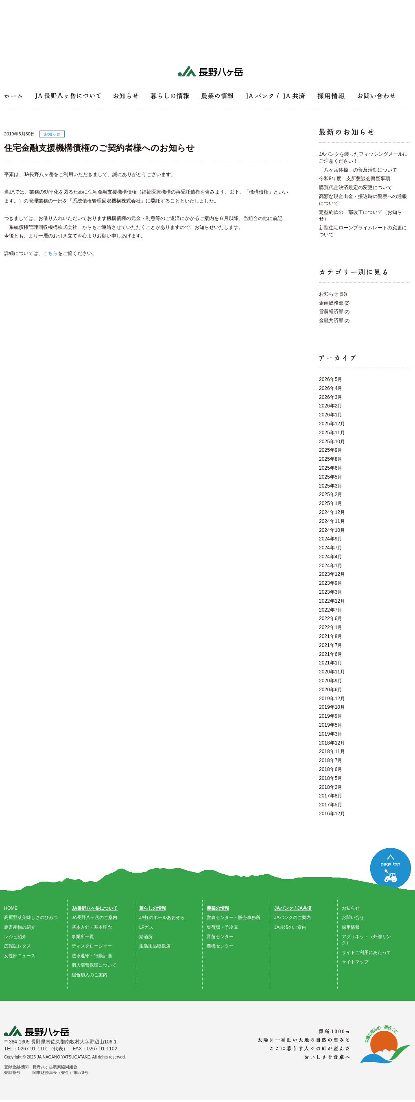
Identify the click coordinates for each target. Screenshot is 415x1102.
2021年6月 (330, 654)
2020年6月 (330, 690)
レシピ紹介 (15, 936)
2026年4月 (330, 388)
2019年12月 (332, 698)
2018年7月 (330, 760)
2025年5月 (330, 477)
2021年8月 (330, 636)
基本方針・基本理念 (92, 927)
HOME (10, 908)
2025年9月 (330, 450)
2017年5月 (330, 805)
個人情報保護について (94, 965)
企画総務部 (331, 303)
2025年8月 (330, 459)
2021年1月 (330, 663)
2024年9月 (330, 539)
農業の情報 (218, 908)
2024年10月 (332, 530)
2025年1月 (330, 503)
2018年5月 (330, 778)
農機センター (220, 945)
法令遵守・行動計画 (92, 955)
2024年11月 (332, 521)
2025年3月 (330, 486)
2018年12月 (332, 743)
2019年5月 (330, 725)
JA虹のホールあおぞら (162, 917)
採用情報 (351, 927)
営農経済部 (331, 311)
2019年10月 (332, 707)
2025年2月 (330, 494)
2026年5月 (330, 379)
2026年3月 (330, 397)
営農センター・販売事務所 (233, 917)
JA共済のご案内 (290, 927)
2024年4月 (330, 557)
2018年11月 (332, 751)
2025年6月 (330, 468)
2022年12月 (332, 601)
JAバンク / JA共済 (293, 908)
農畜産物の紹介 (19, 927)
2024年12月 (332, 512)
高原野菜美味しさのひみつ (31, 917)
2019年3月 (330, 734)
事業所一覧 (83, 936)
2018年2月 (330, 787)
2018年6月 (330, 769)
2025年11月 (332, 433)
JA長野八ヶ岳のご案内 (94, 917)
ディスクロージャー (92, 945)
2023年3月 (330, 592)
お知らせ (329, 294)
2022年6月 (330, 618)
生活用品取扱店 (154, 945)
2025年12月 (332, 424)
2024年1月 (330, 565)
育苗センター (220, 936)
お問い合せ (353, 917)
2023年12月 (332, 574)
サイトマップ (355, 961)
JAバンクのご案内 (292, 917)
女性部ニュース (19, 955)
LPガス (146, 927)
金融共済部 (331, 320)
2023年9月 (330, 583)
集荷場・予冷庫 (222, 927)
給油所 (146, 936)
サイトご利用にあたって (366, 952)
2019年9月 (330, 716)
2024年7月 (330, 548)
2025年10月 (332, 441)
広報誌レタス (17, 945)
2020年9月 (330, 681)
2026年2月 (330, 406)
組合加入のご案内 (89, 974)
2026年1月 (330, 415)
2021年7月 (330, 645)
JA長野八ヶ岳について (95, 908)
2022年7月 (330, 610)
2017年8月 (330, 796)
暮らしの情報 (152, 908)
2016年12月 (332, 814)
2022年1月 (330, 627)
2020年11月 (332, 672)
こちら (50, 253)
